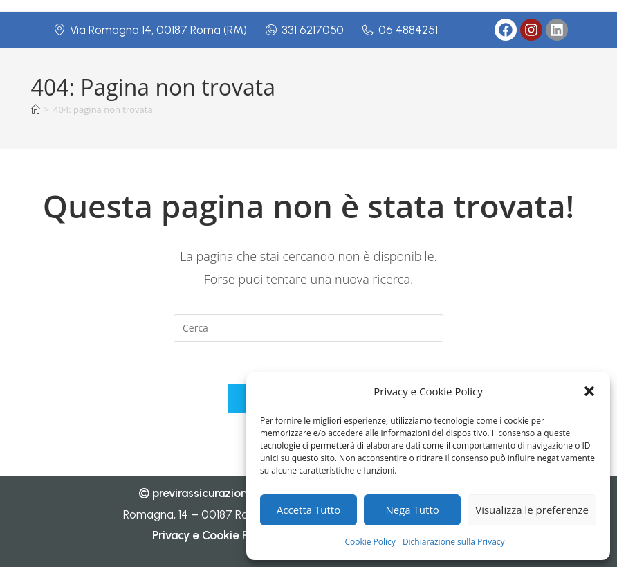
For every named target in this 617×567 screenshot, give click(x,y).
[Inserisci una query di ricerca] (308, 328)
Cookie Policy (369, 542)
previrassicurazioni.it (206, 493)
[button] (589, 391)
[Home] (35, 109)
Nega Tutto (412, 509)
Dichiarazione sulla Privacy (454, 542)
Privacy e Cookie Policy (212, 535)
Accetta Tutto (308, 509)
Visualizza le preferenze (532, 509)
